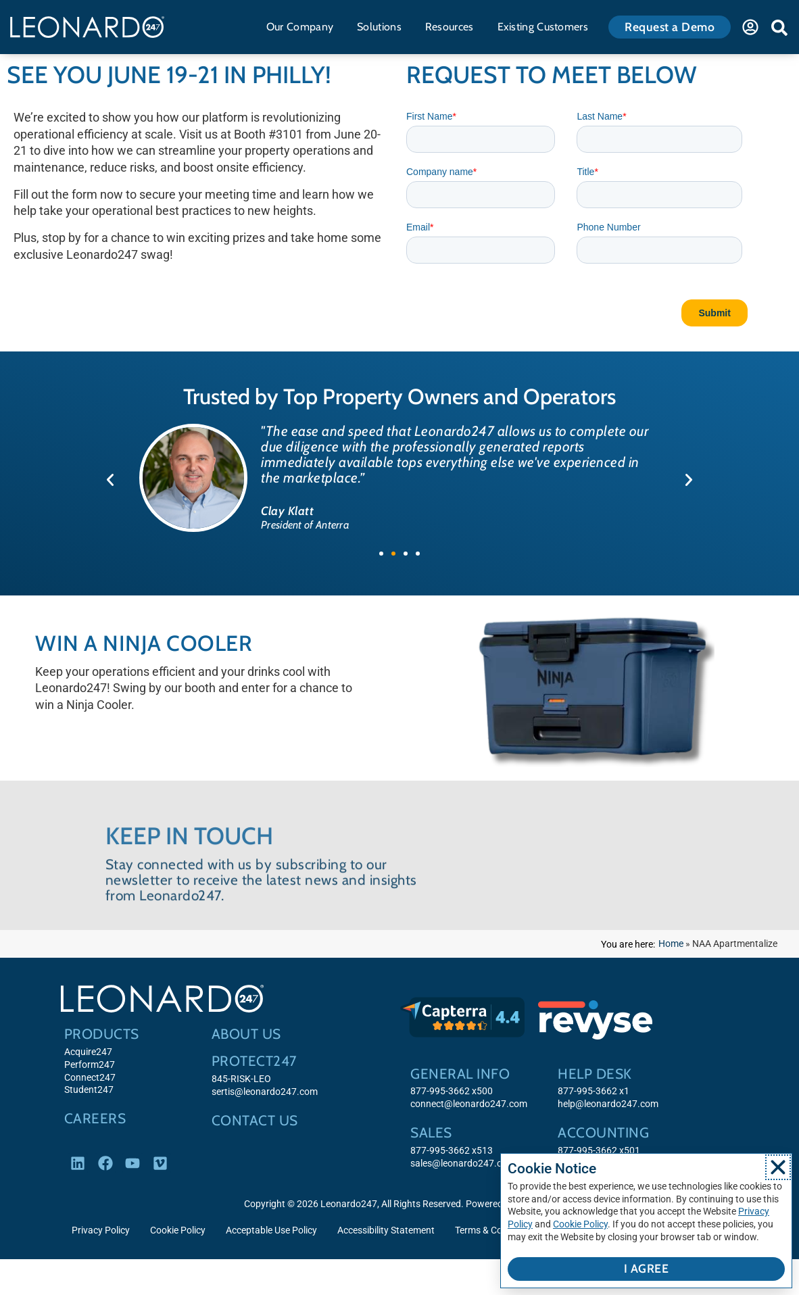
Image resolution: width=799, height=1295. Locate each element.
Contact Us (255, 1120)
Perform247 (89, 1065)
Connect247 (90, 1077)
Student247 (89, 1090)
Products (101, 1033)
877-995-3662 (440, 1150)
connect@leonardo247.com (468, 1104)
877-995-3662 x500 (451, 1091)
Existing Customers (546, 27)
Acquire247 (88, 1052)
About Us (246, 1033)
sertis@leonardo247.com (265, 1092)
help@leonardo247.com (608, 1104)
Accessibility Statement (386, 1230)
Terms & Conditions (495, 1230)
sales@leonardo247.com (462, 1163)
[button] (779, 28)
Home (670, 944)
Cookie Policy (177, 1230)
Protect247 (254, 1060)
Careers (95, 1118)
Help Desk (595, 1073)
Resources (453, 27)
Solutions (382, 27)
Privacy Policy (101, 1230)
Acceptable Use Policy (271, 1230)
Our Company (303, 27)
